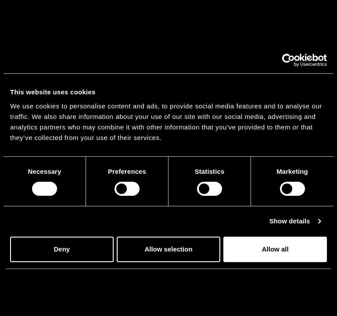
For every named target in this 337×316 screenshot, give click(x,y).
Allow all (275, 249)
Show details (289, 221)
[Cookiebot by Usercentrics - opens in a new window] (288, 60)
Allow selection (168, 249)
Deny (62, 249)
